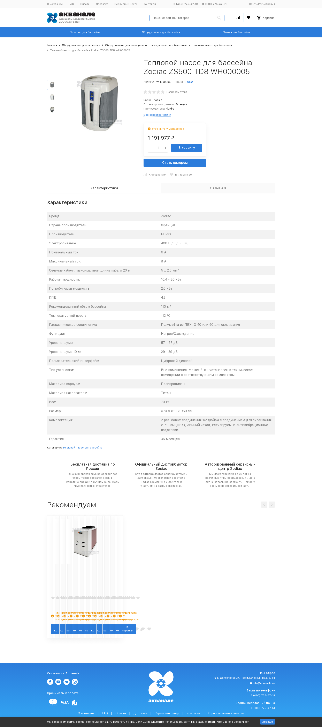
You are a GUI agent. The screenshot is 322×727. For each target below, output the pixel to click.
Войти (253, 4)
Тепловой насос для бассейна (212, 45)
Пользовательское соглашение (160, 712)
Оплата (85, 4)
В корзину (186, 148)
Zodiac (189, 81)
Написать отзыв (177, 92)
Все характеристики (157, 114)
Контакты (150, 4)
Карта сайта (218, 712)
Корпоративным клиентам (226, 703)
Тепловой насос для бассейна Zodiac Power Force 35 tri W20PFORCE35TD (247, 573)
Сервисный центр (126, 4)
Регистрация (266, 4)
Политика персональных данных (116, 712)
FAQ (71, 4)
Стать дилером (175, 163)
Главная (52, 45)
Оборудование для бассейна (161, 32)
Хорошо (267, 721)
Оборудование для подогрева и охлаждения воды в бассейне (146, 45)
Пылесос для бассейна (85, 32)
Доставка (102, 4)
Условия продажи (196, 712)
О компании (55, 4)
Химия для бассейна (237, 32)
